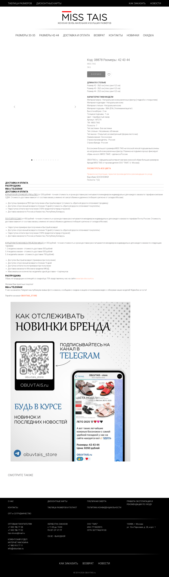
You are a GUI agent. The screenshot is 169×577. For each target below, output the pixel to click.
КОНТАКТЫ (116, 35)
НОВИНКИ (133, 35)
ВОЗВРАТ (99, 35)
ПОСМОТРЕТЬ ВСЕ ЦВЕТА (99, 168)
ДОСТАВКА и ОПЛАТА (76, 35)
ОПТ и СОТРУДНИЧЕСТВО (19, 513)
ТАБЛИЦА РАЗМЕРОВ (20, 3)
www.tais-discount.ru (85, 278)
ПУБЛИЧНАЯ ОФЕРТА (96, 501)
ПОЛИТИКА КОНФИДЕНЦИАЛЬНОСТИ (104, 507)
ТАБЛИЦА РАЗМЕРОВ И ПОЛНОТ (62, 507)
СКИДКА (148, 35)
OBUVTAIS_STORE (29, 296)
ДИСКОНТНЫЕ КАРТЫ (49, 3)
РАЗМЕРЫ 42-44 (49, 35)
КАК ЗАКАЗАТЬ (137, 3)
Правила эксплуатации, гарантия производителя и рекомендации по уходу (119, 174)
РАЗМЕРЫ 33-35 (25, 35)
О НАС (11, 501)
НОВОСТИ (155, 3)
